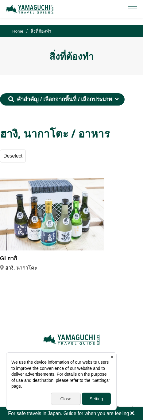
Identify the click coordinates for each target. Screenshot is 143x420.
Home (18, 31)
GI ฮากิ (8, 258)
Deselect (13, 156)
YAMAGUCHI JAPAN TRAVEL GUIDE (31, 9)
